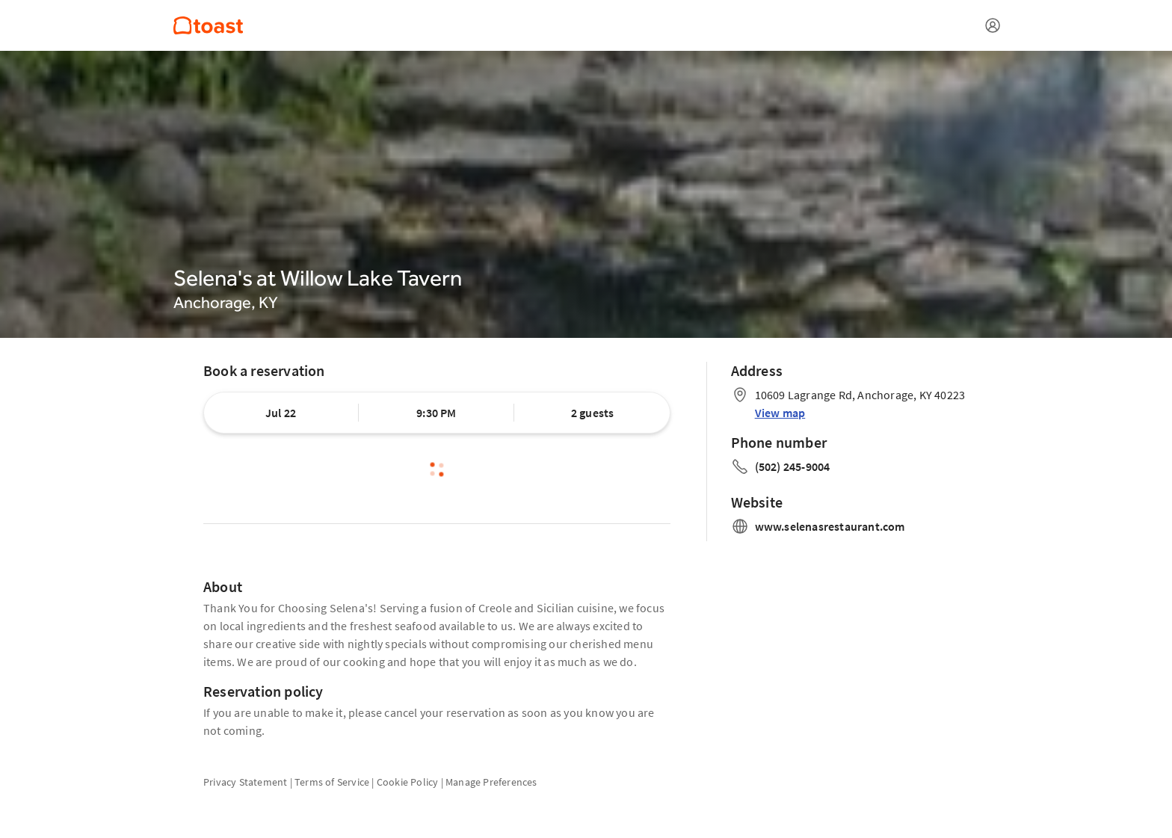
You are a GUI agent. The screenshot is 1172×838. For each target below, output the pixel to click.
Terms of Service (331, 782)
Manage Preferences (491, 782)
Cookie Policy (408, 782)
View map (780, 412)
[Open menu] (993, 25)
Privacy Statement (245, 782)
